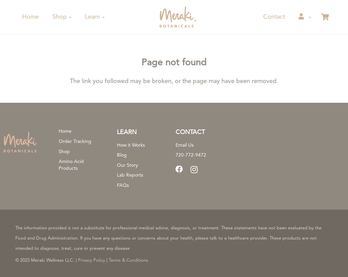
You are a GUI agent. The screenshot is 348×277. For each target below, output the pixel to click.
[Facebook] (179, 169)
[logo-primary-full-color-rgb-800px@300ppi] (20, 142)
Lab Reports (130, 175)
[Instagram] (194, 170)
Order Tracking (75, 141)
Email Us (185, 145)
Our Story (127, 165)
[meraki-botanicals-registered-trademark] (177, 17)
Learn (127, 132)
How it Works (131, 145)
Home (65, 131)
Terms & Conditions (128, 260)
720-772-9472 (191, 155)
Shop (64, 151)
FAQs (123, 185)
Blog (122, 155)
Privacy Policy (91, 260)
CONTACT (190, 132)
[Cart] (325, 17)
